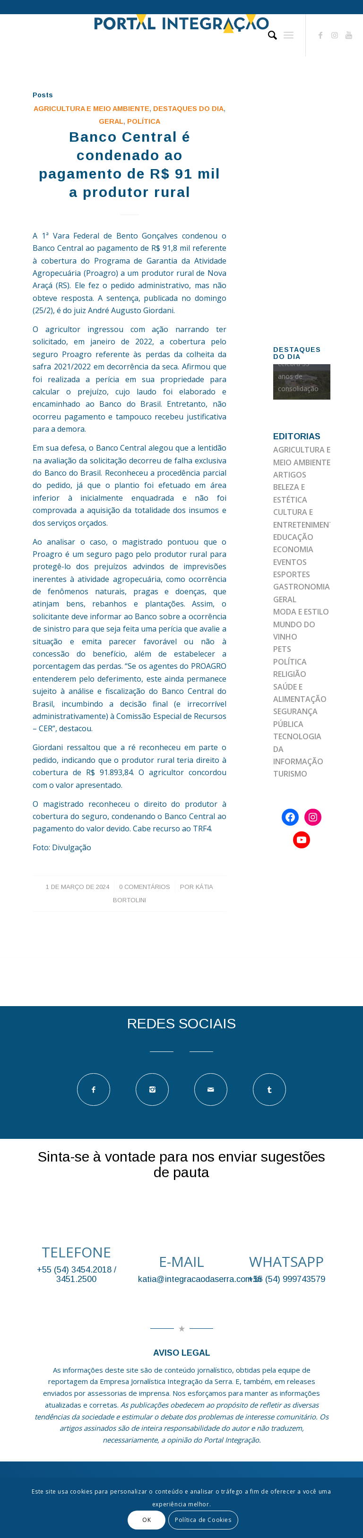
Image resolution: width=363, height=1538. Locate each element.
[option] (301, 382)
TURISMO (290, 774)
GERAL (111, 121)
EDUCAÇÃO (293, 537)
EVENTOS (290, 562)
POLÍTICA (143, 121)
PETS (282, 649)
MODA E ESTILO (301, 612)
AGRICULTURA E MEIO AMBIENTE (91, 108)
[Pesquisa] (268, 35)
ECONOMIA (293, 549)
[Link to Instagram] (335, 35)
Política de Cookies (203, 1520)
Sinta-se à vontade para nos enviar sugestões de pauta (181, 1164)
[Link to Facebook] (320, 35)
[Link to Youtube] (349, 35)
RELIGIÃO (289, 674)
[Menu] (289, 35)
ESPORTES (291, 574)
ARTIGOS (289, 475)
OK (146, 1520)
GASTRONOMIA (301, 586)
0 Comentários (144, 886)
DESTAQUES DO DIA (188, 108)
